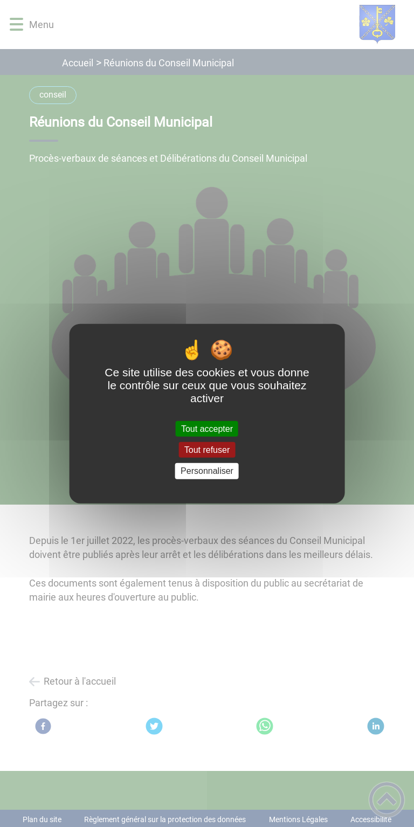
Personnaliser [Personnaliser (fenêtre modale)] (207, 470)
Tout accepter (207, 428)
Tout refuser (207, 449)
